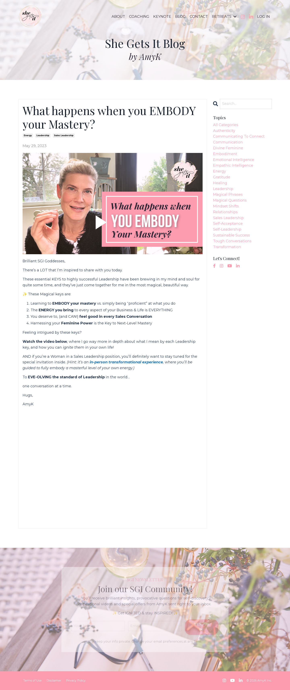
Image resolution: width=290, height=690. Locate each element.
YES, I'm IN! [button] (201, 627)
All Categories (225, 125)
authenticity (224, 131)
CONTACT (199, 16)
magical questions (230, 200)
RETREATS (224, 16)
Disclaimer (54, 680)
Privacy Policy (76, 680)
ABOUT (118, 16)
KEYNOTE (162, 16)
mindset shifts (226, 206)
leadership (42, 135)
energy (28, 135)
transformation (227, 247)
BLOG (180, 16)
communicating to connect (239, 136)
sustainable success (231, 235)
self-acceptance (228, 223)
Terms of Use (32, 680)
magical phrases (228, 194)
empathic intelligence (233, 165)
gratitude (221, 177)
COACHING (139, 16)
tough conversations (232, 241)
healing (220, 183)
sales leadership (64, 135)
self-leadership (227, 229)
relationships (225, 212)
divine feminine (228, 148)
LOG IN (263, 16)
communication (228, 142)
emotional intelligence (233, 160)
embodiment (225, 154)
